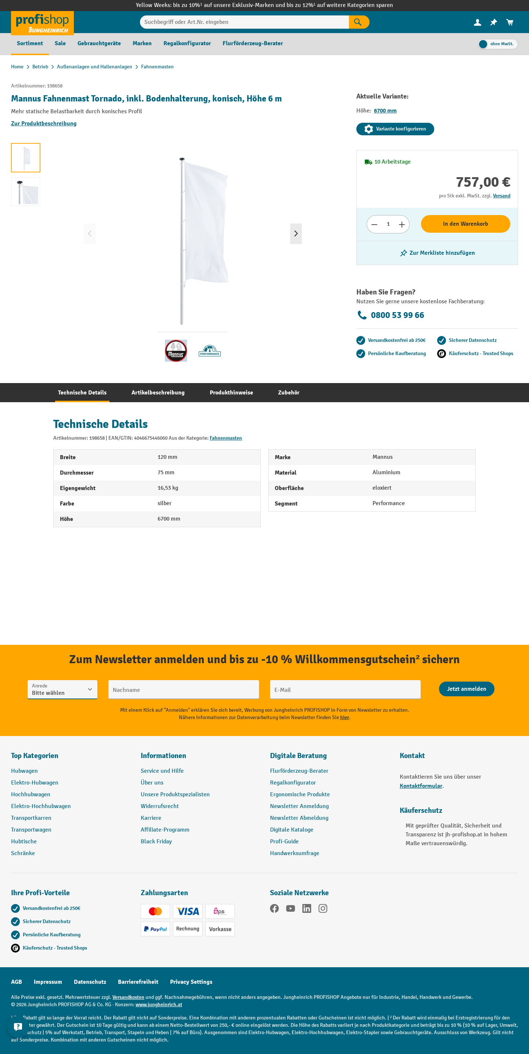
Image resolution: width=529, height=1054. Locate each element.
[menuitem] (477, 22)
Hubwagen (24, 771)
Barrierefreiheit (138, 982)
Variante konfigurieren (395, 129)
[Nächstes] (296, 234)
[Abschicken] (466, 689)
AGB (16, 982)
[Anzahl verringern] (374, 224)
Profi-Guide (284, 841)
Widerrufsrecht (160, 806)
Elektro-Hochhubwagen (41, 806)
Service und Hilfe (162, 771)
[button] (329, 759)
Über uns (152, 782)
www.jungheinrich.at (159, 1004)
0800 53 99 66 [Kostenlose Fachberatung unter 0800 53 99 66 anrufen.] (390, 315)
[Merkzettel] (494, 22)
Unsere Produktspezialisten (175, 794)
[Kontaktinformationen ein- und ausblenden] (18, 1036)
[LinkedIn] (306, 910)
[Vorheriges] (90, 234)
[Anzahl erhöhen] (402, 224)
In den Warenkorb (465, 224)
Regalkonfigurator (293, 782)
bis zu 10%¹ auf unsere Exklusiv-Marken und (229, 5)
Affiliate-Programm (165, 829)
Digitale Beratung (298, 755)
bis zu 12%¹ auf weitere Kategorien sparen (340, 5)
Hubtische (24, 841)
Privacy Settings (191, 982)
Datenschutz (90, 982)
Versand (501, 196)
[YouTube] (290, 910)
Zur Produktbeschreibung (44, 123)
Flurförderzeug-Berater (299, 771)
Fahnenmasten (226, 438)
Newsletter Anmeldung (299, 806)
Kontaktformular (421, 786)
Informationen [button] (163, 755)
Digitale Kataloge (291, 829)
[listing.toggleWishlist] (437, 253)
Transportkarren (31, 818)
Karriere (151, 818)
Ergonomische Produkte (300, 794)
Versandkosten (128, 997)
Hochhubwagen (30, 794)
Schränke (23, 853)
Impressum (48, 982)
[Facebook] (274, 910)
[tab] (82, 392)
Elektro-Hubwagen (34, 782)
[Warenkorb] (510, 22)
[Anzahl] (388, 224)
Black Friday (156, 841)
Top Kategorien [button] (34, 755)
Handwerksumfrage (294, 853)
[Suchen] (359, 22)
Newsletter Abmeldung (299, 818)
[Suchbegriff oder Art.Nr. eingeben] (244, 22)
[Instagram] (323, 910)
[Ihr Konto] (477, 22)
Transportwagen (31, 829)
